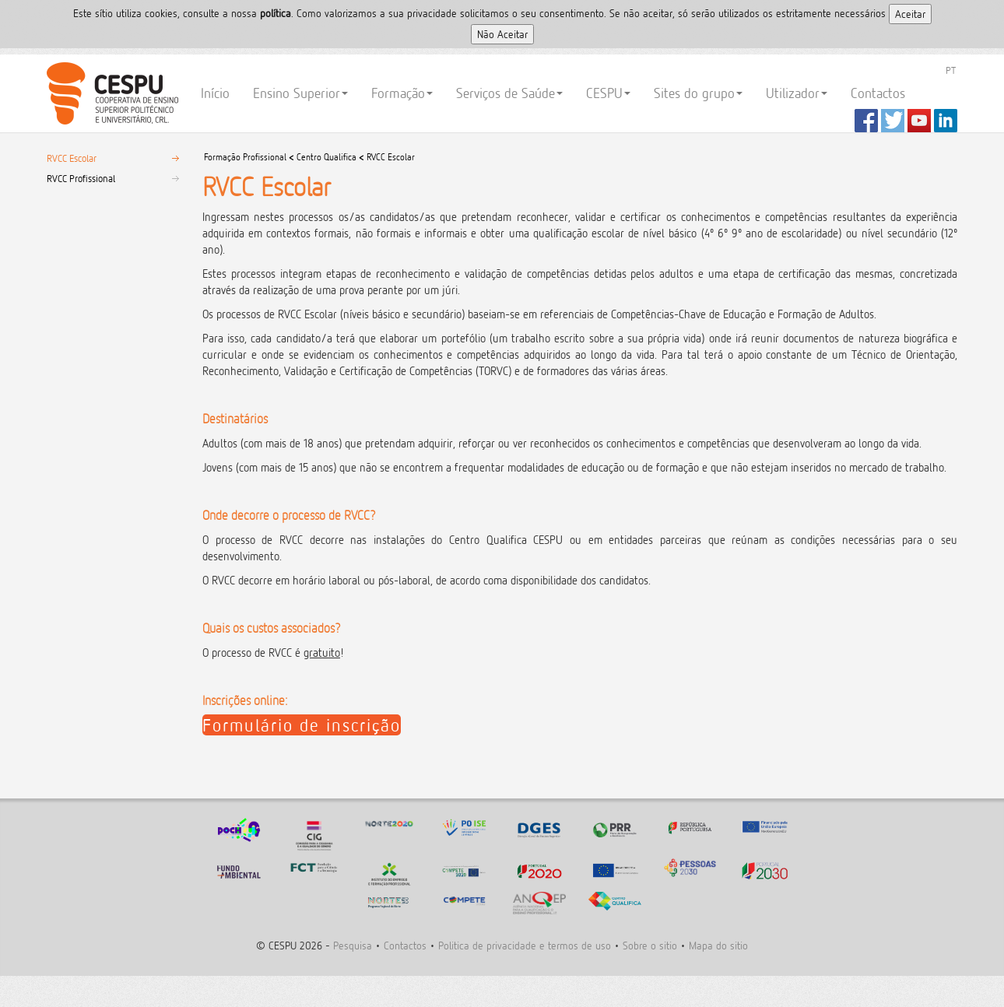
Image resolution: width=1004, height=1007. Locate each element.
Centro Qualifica (326, 157)
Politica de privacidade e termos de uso (524, 945)
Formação (402, 93)
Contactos (878, 93)
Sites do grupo (698, 93)
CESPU (110, 93)
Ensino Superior (300, 93)
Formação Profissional (246, 157)
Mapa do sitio (718, 945)
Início (215, 93)
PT (951, 70)
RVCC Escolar (72, 158)
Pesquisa (352, 945)
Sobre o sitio (650, 945)
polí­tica (275, 12)
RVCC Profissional (81, 178)
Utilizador (796, 93)
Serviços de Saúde (509, 93)
